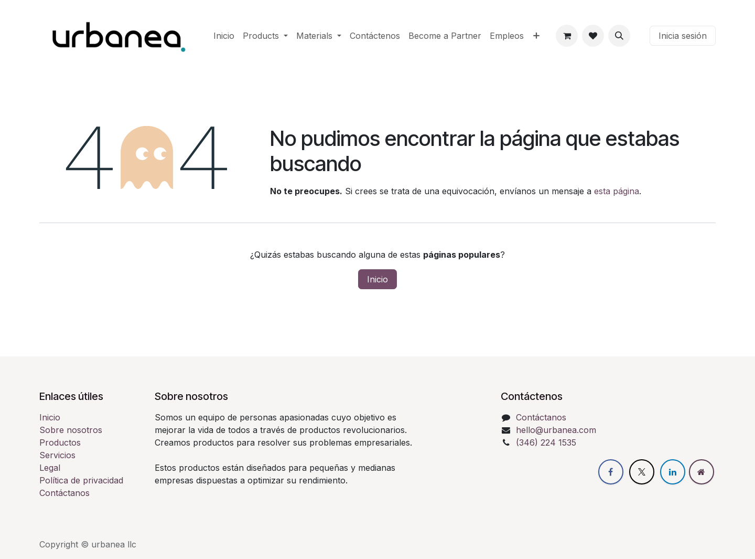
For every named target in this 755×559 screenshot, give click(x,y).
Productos (60, 442)
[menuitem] (224, 35)
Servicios (57, 455)
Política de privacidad (81, 480)
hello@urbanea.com (556, 430)
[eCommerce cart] (567, 36)
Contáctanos (64, 493)
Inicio (377, 279)
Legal (49, 467)
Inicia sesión (683, 35)
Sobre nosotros (70, 430)
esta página (616, 191)
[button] (619, 36)
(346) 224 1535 (546, 442)
